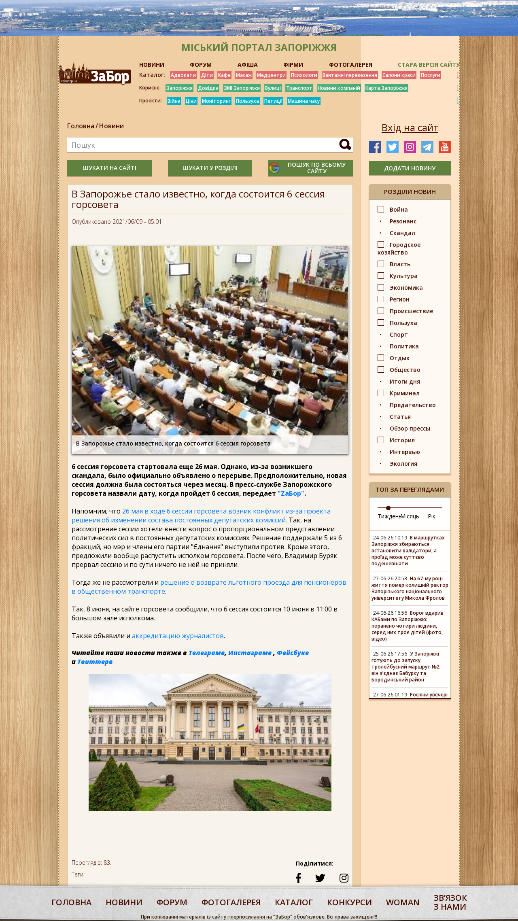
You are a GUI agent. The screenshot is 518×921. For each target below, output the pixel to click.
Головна (80, 125)
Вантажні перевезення (350, 75)
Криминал (405, 393)
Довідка (208, 88)
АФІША (248, 64)
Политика (404, 346)
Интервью (405, 452)
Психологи (304, 75)
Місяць (409, 516)
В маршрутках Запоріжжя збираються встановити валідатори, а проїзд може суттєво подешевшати (408, 550)
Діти (207, 75)
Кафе (224, 75)
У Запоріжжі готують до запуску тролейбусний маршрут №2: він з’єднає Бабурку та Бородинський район (406, 666)
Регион (400, 299)
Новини (111, 125)
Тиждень (390, 516)
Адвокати (183, 75)
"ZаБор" (291, 493)
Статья (400, 416)
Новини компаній (339, 88)
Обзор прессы (410, 428)
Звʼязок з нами (450, 902)
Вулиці (273, 88)
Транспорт (299, 88)
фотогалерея (231, 902)
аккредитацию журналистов (178, 635)
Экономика (406, 287)
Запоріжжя (179, 88)
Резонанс (403, 221)
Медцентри (271, 75)
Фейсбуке (293, 652)
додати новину (409, 168)
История (402, 440)
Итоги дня (405, 381)
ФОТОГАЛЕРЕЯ (350, 64)
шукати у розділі (210, 168)
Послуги (430, 75)
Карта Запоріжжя (386, 88)
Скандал (402, 233)
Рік (431, 516)
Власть (400, 264)
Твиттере (95, 661)
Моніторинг (216, 101)
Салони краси (399, 75)
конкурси (349, 902)
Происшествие (411, 311)
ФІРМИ (293, 64)
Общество (405, 369)
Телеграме (207, 652)
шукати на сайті (109, 168)
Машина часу (304, 101)
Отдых (400, 358)
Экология (403, 463)
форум (172, 902)
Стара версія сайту (429, 64)
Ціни (191, 101)
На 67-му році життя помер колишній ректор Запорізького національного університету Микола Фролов (410, 588)
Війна (174, 101)
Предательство (413, 405)
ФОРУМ (201, 64)
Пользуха (247, 101)
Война (399, 209)
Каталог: (152, 75)
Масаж (244, 75)
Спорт (399, 334)
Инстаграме (250, 652)
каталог (294, 902)
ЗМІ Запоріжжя (242, 88)
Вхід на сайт (410, 127)
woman (403, 902)
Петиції (273, 101)
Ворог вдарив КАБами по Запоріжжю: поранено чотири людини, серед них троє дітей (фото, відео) (408, 625)
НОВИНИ (151, 64)
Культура (404, 276)
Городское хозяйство (399, 248)
